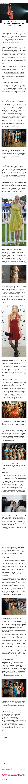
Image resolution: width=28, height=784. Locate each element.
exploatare (16, 778)
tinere (9, 775)
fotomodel (10, 776)
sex (10, 773)
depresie (6, 775)
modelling (20, 776)
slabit (17, 774)
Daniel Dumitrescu (14, 761)
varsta (21, 773)
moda (19, 774)
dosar (24, 775)
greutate (15, 775)
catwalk (24, 773)
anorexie (16, 776)
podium (3, 776)
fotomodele (11, 778)
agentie (3, 775)
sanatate (3, 774)
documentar (17, 773)
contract (13, 773)
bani (23, 774)
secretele (20, 778)
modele (12, 775)
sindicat (7, 779)
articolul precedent (6, 769)
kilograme (7, 774)
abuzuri (7, 778)
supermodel (20, 775)
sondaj (6, 776)
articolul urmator (22, 769)
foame (13, 776)
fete (21, 774)
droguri (10, 774)
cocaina (14, 774)
